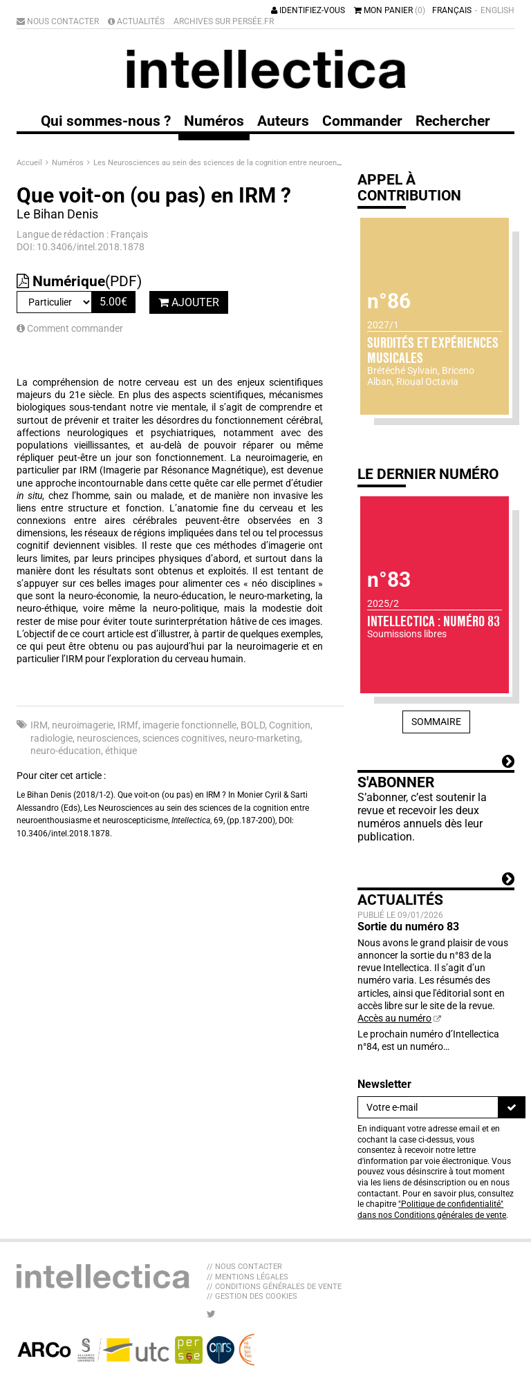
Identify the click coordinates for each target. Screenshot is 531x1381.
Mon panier (389, 10)
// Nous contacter (244, 1266)
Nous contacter (58, 21)
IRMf (128, 725)
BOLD (253, 725)
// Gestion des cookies (252, 1296)
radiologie (51, 738)
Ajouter (188, 302)
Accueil (30, 162)
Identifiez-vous (308, 10)
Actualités (136, 21)
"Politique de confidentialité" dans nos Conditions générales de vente (431, 1209)
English (497, 10)
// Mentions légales (247, 1276)
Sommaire (436, 721)
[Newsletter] (428, 1107)
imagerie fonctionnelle (189, 725)
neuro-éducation (65, 750)
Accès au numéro (394, 1018)
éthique (121, 750)
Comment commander (70, 328)
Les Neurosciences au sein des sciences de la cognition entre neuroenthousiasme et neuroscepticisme (273, 162)
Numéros (69, 162)
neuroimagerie (82, 725)
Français (452, 10)
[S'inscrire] (511, 1107)
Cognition (289, 725)
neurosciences (107, 738)
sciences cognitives (183, 738)
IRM (39, 725)
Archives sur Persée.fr (224, 21)
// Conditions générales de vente (274, 1286)
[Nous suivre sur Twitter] (211, 1313)
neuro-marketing (264, 738)
